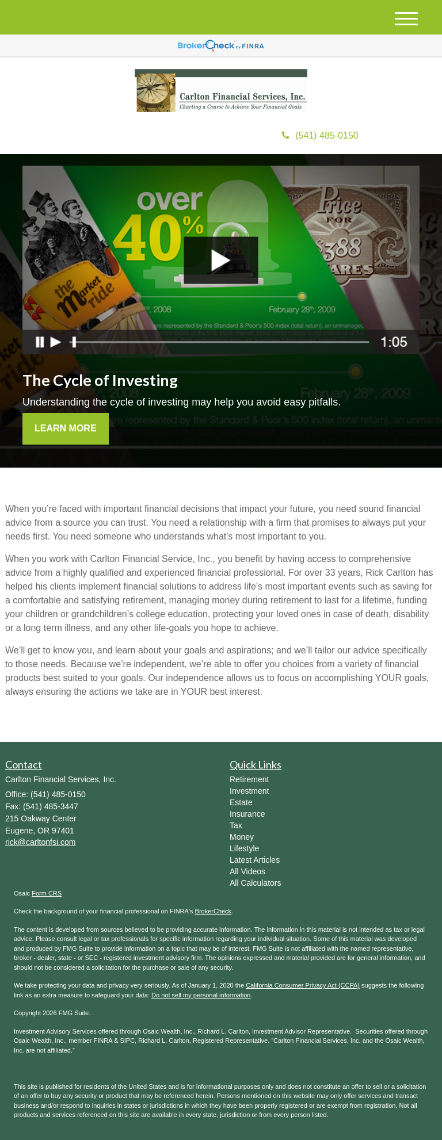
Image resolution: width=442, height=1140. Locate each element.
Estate (241, 802)
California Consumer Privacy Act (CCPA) (303, 985)
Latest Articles (255, 859)
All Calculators (255, 882)
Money (242, 836)
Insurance (247, 813)
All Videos (247, 871)
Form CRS (47, 893)
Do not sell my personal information (200, 995)
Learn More (66, 428)
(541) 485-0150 (320, 135)
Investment (249, 790)
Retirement (249, 779)
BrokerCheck (213, 911)
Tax (236, 825)
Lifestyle (244, 848)
